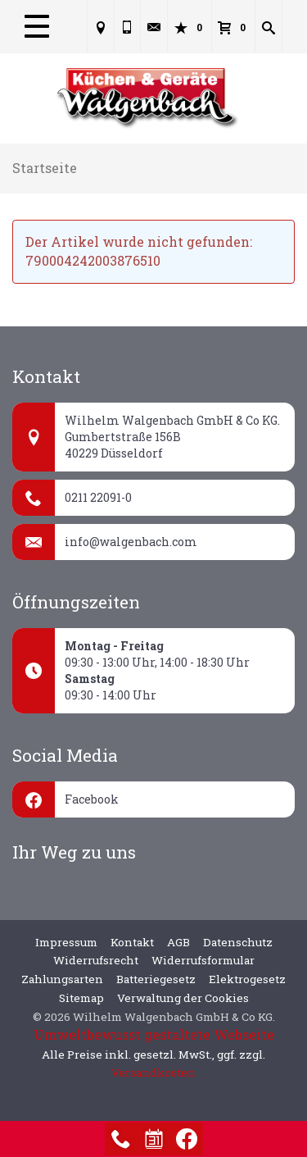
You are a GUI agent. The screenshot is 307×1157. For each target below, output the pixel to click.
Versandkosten (153, 1072)
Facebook (92, 799)
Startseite (44, 167)
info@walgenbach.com (131, 541)
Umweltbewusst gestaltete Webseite (154, 1034)
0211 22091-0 (98, 497)
